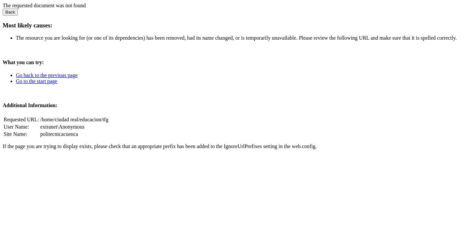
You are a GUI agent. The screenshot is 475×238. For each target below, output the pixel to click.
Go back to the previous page (47, 75)
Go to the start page (36, 81)
